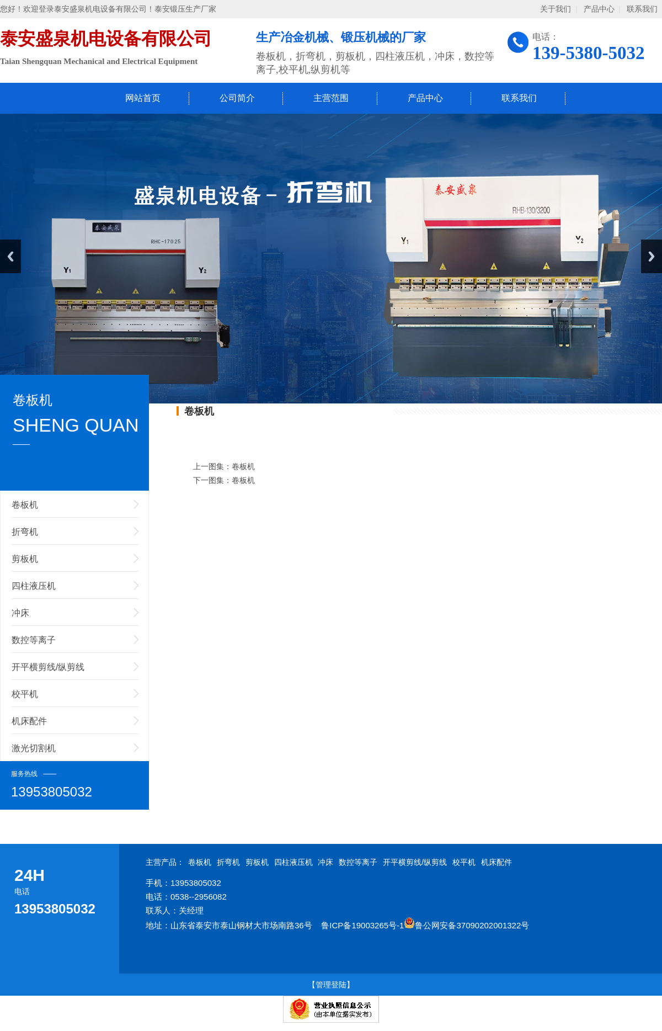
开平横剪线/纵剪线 (48, 667)
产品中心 (599, 9)
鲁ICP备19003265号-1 (362, 925)
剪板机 (25, 559)
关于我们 (555, 9)
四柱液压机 (34, 586)
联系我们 (642, 9)
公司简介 (237, 98)
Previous (10, 256)
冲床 (20, 613)
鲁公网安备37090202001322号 (466, 925)
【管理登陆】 (331, 984)
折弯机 (25, 531)
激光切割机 (34, 748)
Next (651, 256)
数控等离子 (34, 640)
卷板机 (25, 504)
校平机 (25, 694)
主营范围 (331, 98)
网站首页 (143, 98)
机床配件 (29, 721)
